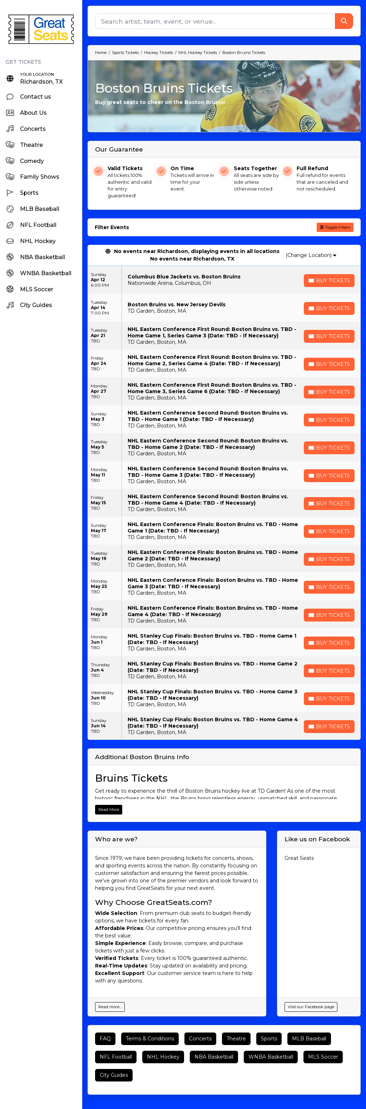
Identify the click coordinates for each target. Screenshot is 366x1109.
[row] (224, 280)
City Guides (114, 1075)
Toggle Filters (335, 227)
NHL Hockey (163, 1057)
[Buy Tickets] (329, 280)
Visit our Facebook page (311, 1006)
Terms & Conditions (150, 1038)
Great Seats (299, 858)
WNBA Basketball (270, 1057)
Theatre (236, 1038)
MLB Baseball (309, 1038)
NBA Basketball (213, 1057)
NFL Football (116, 1057)
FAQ (105, 1038)
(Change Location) (311, 255)
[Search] (215, 21)
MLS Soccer (323, 1057)
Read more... (110, 1006)
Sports (269, 1038)
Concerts (200, 1038)
